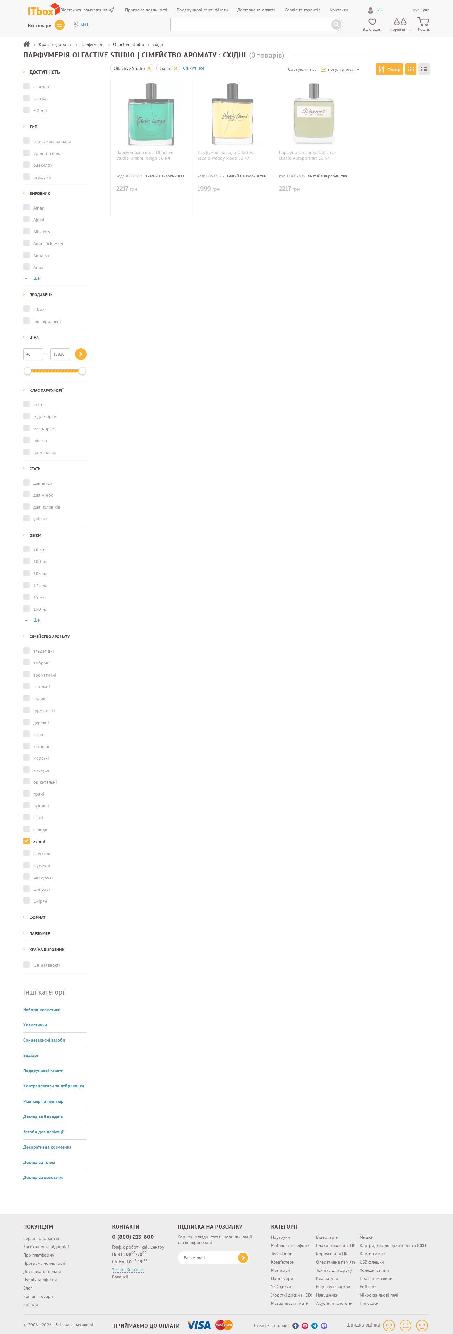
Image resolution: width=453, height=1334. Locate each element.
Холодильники (374, 1268)
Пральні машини (376, 1276)
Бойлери (368, 1284)
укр (426, 10)
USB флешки (372, 1259)
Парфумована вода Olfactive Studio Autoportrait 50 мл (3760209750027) (307, 158)
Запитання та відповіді (46, 1244)
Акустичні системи (334, 1301)
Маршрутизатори (333, 1284)
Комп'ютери (282, 1259)
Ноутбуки (280, 1234)
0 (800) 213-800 (133, 1234)
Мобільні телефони (290, 1243)
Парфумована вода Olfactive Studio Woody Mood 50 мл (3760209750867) (226, 158)
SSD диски (281, 1284)
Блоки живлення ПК (336, 1243)
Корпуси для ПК (332, 1251)
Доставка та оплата (42, 1269)
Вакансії (120, 1274)
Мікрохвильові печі (379, 1292)
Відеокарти (327, 1234)
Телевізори (282, 1251)
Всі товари (39, 25)
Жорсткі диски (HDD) (291, 1292)
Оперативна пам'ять (336, 1259)
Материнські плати (289, 1301)
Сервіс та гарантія (41, 1236)
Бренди (30, 1302)
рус (416, 10)
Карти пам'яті (373, 1251)
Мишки (367, 1234)
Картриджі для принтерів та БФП (393, 1243)
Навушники (327, 1292)
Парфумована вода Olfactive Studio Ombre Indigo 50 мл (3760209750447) (144, 158)
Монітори (280, 1268)
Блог (27, 1285)
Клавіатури (327, 1276)
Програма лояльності (44, 1261)
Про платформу (38, 1252)
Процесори (282, 1276)
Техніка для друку (334, 1268)
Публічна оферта (40, 1277)
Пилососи (369, 1301)
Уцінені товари (38, 1294)
